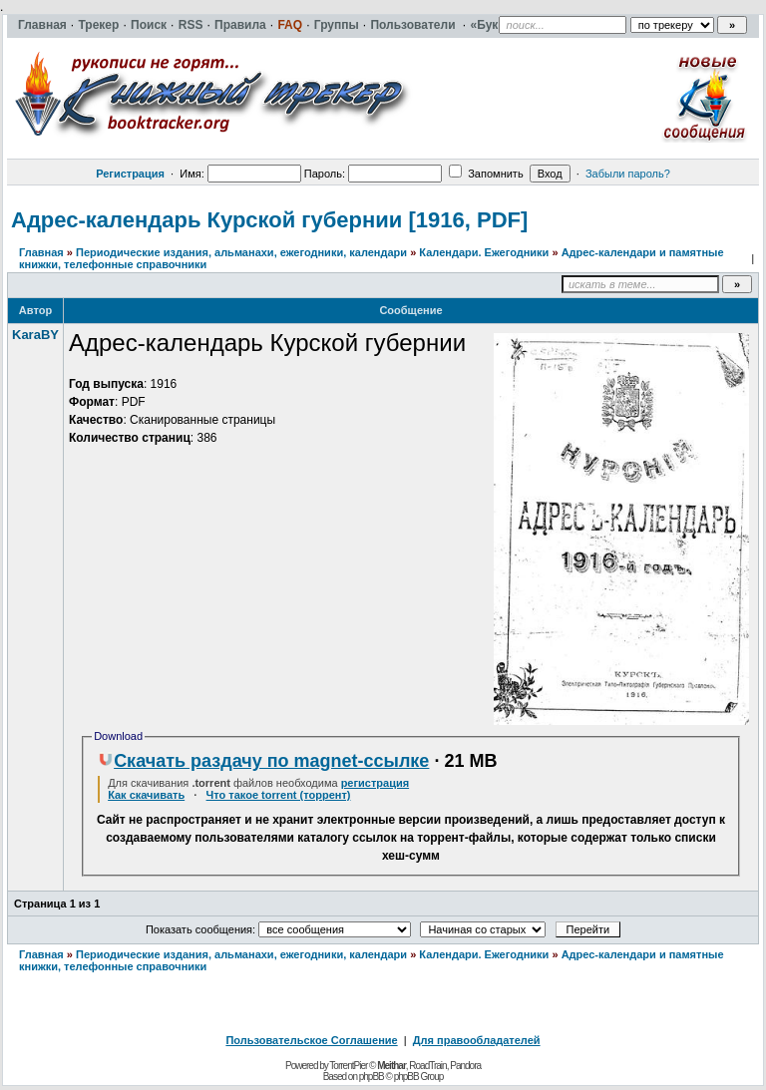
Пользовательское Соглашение (311, 1040)
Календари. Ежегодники (484, 252)
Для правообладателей (477, 1040)
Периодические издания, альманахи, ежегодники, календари (241, 252)
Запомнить (486, 174)
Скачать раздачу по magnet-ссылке (263, 761)
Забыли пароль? (627, 174)
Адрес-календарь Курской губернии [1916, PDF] (269, 219)
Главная (41, 252)
